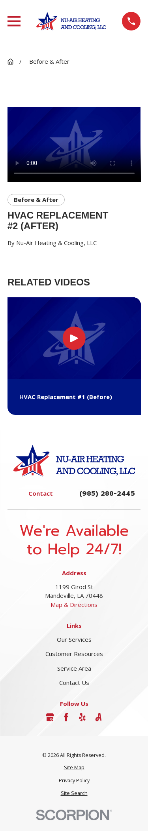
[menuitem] (74, 768)
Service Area (74, 668)
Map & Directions (74, 605)
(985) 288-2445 (107, 493)
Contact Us (74, 682)
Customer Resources (74, 654)
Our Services (74, 639)
